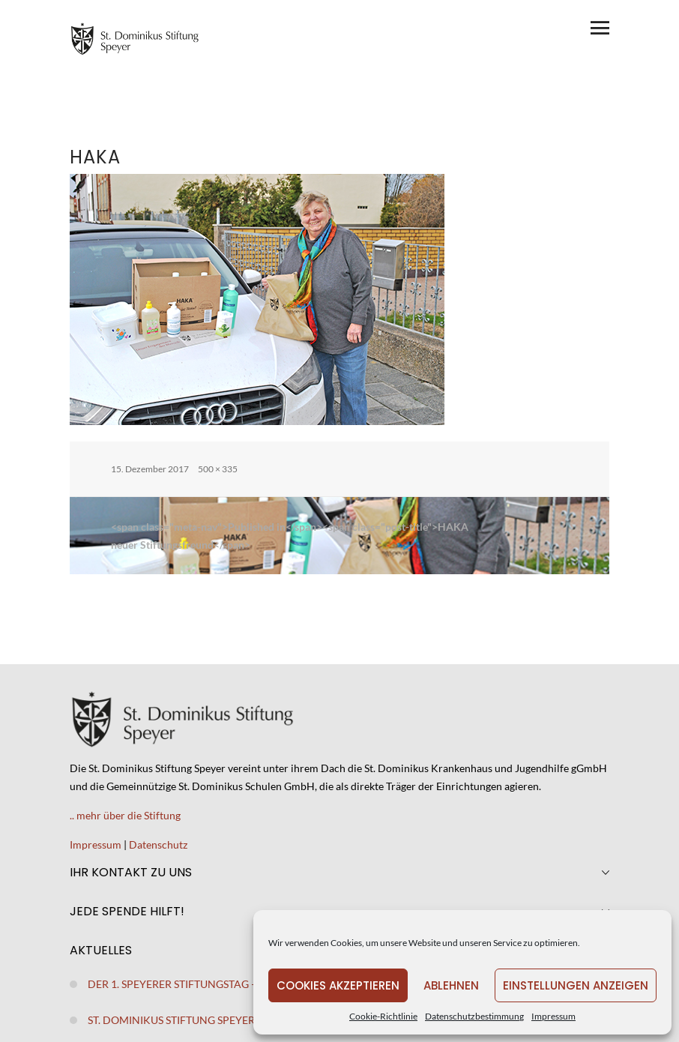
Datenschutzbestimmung (474, 1016)
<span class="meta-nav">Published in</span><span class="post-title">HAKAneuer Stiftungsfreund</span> (289, 535)
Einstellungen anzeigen (575, 985)
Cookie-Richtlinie (383, 1016)
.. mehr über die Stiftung (125, 815)
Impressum (553, 1016)
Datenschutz (158, 844)
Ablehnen (451, 985)
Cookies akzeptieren (338, 985)
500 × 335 (218, 469)
